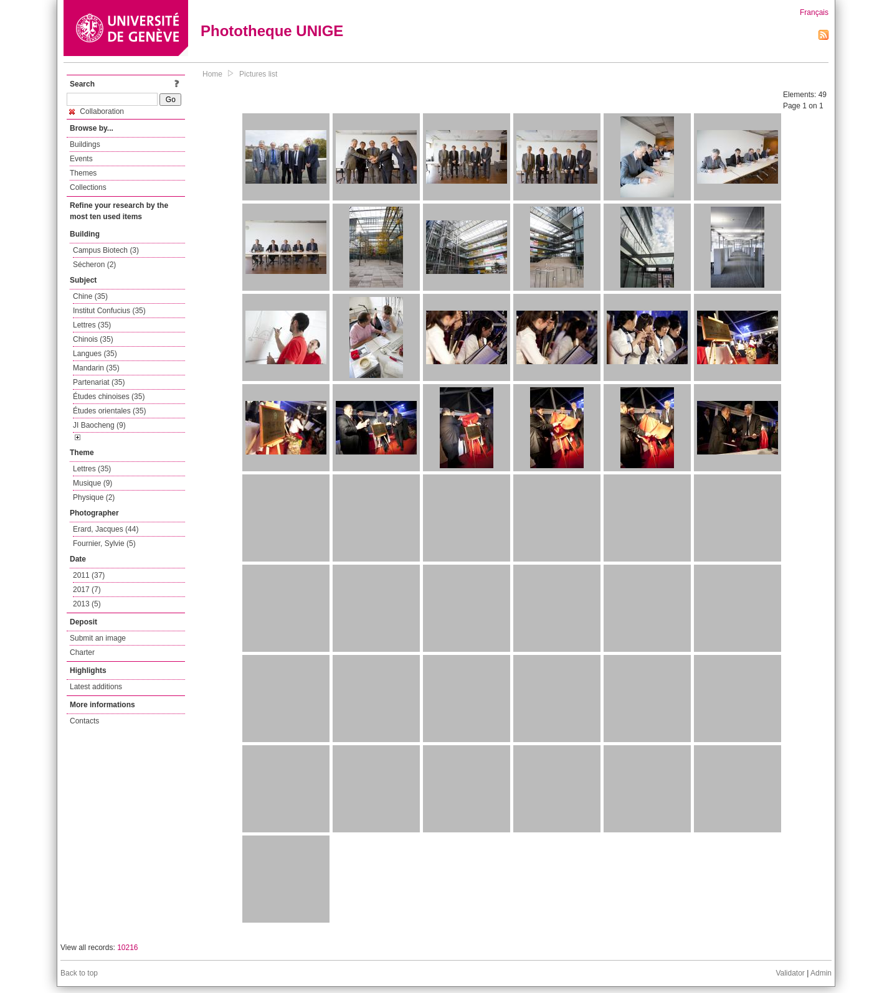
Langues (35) (95, 353)
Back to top (79, 973)
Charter (82, 652)
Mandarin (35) (96, 368)
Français (814, 12)
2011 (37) (89, 575)
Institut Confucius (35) (109, 310)
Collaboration (96, 111)
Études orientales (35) (109, 411)
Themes (83, 173)
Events (81, 158)
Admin (821, 973)
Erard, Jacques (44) (105, 529)
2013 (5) (87, 604)
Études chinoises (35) (109, 396)
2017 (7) (87, 589)
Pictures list (258, 74)
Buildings (85, 144)
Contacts (84, 721)
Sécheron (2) (94, 264)
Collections (88, 187)
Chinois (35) (93, 339)
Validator (790, 973)
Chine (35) (90, 296)
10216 (127, 947)
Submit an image (98, 638)
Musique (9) (92, 483)
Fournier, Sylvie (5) (104, 543)
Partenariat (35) (99, 382)
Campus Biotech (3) (106, 250)
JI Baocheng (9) (99, 425)
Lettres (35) (92, 325)
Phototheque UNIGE (272, 30)
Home (212, 74)
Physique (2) (94, 497)
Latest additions (96, 686)
